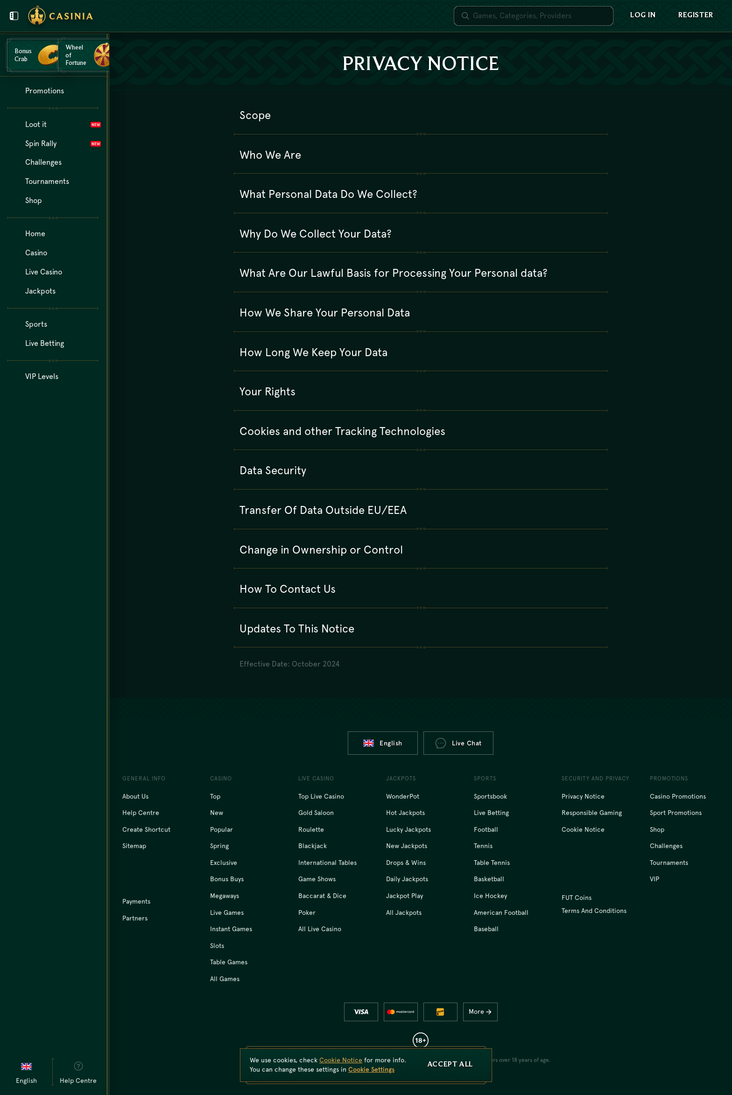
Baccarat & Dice (322, 895)
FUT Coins (576, 897)
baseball (486, 929)
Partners (135, 918)
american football (501, 912)
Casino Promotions (678, 796)
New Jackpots (406, 845)
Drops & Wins (406, 862)
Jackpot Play (404, 895)
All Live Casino (319, 929)
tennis (483, 845)
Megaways (224, 895)
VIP (654, 879)
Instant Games (231, 929)
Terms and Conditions (594, 910)
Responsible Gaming (592, 812)
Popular (221, 829)
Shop (657, 829)
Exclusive (223, 862)
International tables (327, 862)
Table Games (228, 962)
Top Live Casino (321, 796)
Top (215, 796)
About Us (135, 796)
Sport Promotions (676, 812)
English (382, 743)
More (482, 1011)
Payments (136, 901)
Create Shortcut (146, 829)
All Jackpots (404, 912)
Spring (219, 845)
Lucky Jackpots (408, 829)
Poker (307, 912)
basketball (489, 879)
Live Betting (491, 812)
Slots (217, 945)
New (216, 812)
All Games (224, 979)
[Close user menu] (14, 15)
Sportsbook (490, 796)
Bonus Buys (227, 879)
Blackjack (312, 845)
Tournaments (669, 862)
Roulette (311, 829)
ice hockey (490, 895)
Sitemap (134, 845)
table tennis (492, 862)
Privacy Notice (583, 796)
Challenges (666, 845)
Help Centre (140, 812)
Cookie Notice (583, 829)
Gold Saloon (316, 812)
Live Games (227, 912)
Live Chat (458, 743)
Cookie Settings (371, 1069)
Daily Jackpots (407, 879)
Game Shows (317, 879)
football (486, 829)
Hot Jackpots (405, 812)
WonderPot (402, 796)
